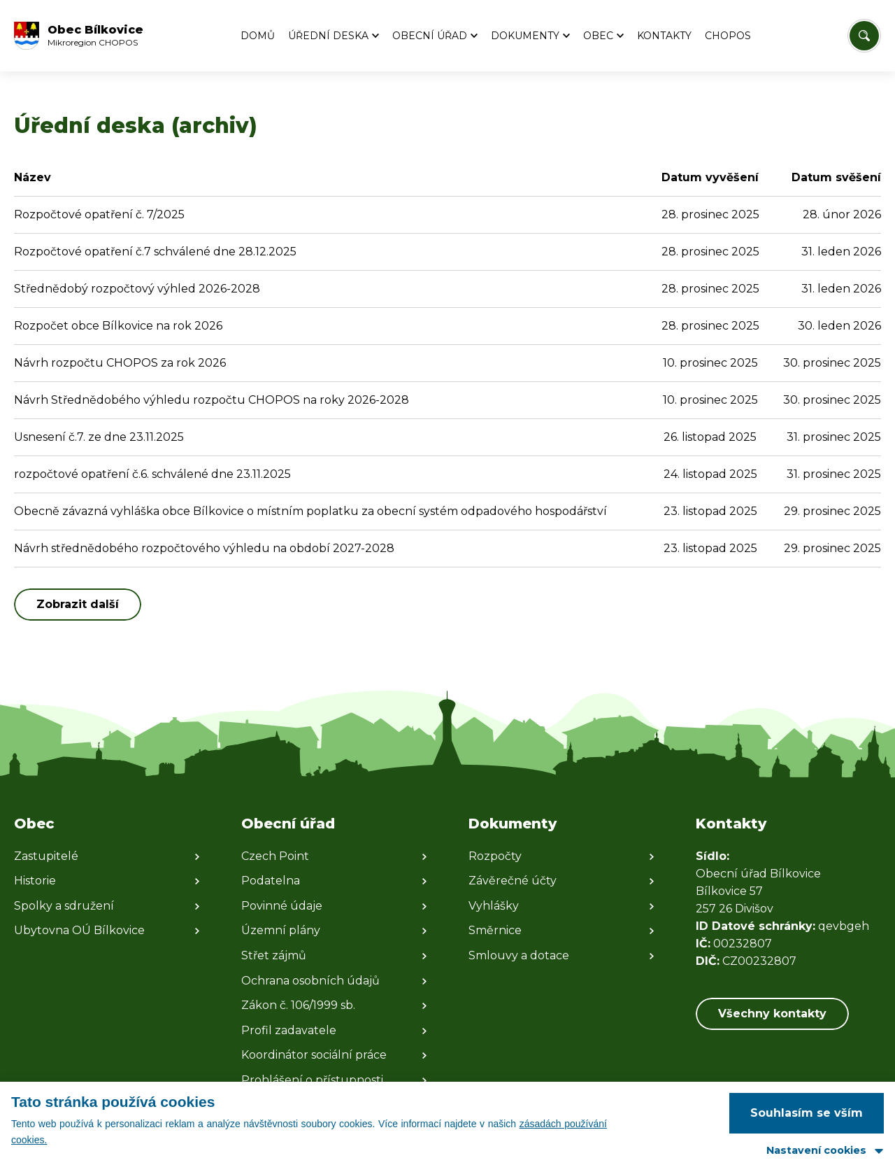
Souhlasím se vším (806, 1113)
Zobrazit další (77, 604)
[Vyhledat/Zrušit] (864, 35)
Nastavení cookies (816, 1150)
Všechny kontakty (772, 1013)
